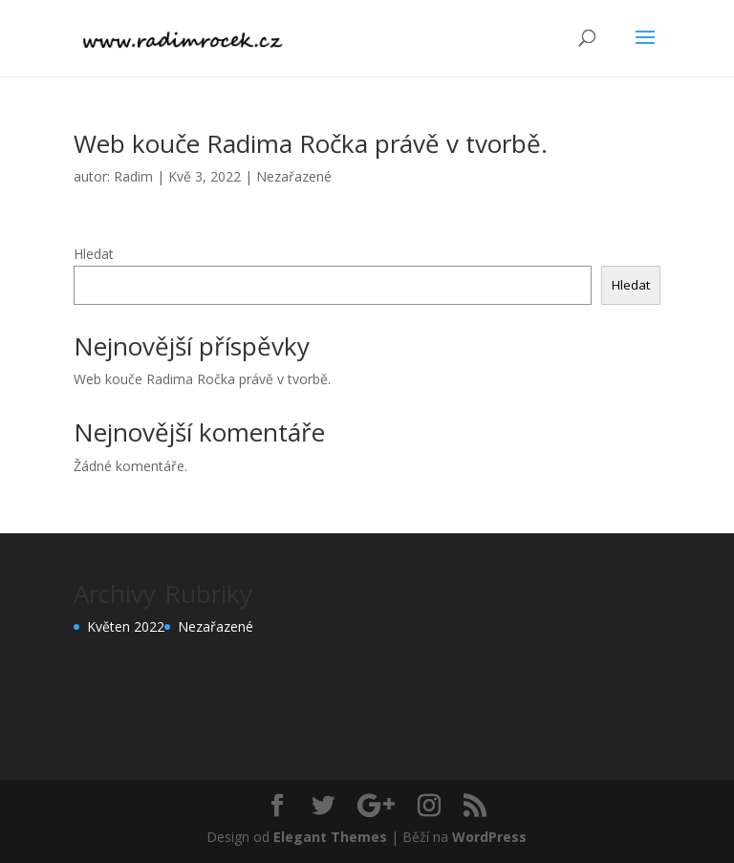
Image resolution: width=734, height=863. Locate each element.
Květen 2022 (125, 626)
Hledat (94, 254)
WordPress (489, 837)
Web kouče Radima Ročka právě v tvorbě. (311, 143)
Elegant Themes (330, 837)
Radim (133, 176)
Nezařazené (294, 176)
